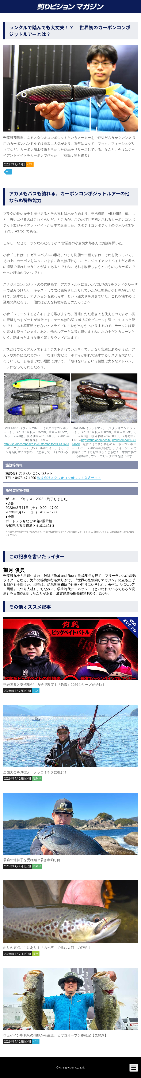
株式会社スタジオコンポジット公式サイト (69, 478)
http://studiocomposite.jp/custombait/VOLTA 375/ (36, 444)
